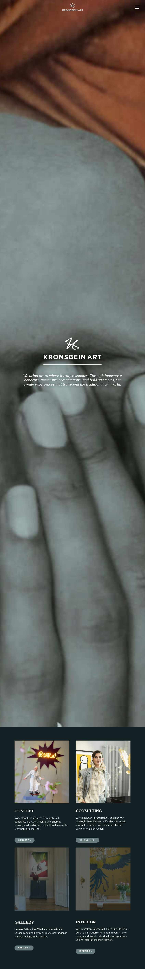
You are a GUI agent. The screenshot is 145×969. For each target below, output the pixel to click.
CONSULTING (89, 810)
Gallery (24, 922)
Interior (84, 951)
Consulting (86, 840)
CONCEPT (24, 811)
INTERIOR (86, 922)
